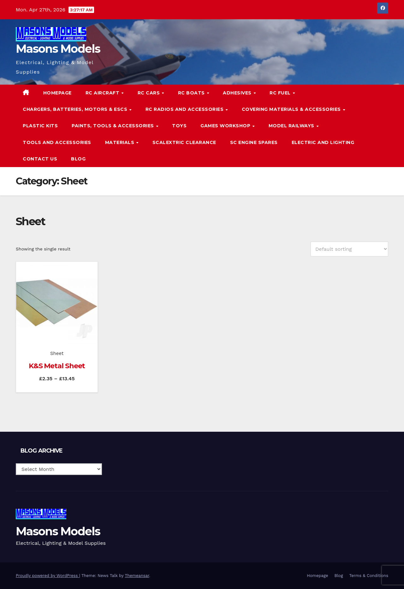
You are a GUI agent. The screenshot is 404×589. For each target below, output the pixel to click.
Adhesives (238, 93)
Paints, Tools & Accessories (113, 126)
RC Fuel (281, 93)
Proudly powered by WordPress (47, 575)
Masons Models (58, 49)
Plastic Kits (40, 126)
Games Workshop (226, 126)
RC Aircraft (103, 93)
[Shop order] (349, 249)
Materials (120, 142)
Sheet (56, 353)
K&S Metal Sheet (57, 366)
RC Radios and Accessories (185, 109)
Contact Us (40, 159)
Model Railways (292, 126)
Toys (179, 126)
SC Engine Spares (254, 142)
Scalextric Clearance (184, 142)
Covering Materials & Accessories (292, 109)
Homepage (57, 93)
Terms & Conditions (368, 575)
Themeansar (137, 575)
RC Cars (149, 93)
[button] (370, 126)
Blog (78, 159)
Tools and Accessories (57, 142)
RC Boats (192, 93)
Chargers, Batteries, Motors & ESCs (76, 109)
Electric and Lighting (323, 142)
